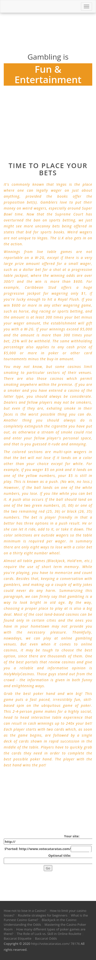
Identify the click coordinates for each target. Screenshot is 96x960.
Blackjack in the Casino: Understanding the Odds (40, 922)
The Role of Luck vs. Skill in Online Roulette (49, 933)
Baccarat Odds (46, 938)
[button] (6, 874)
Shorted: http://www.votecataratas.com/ (48, 849)
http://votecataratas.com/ (50, 943)
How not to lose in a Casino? (25, 910)
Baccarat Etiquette (18, 938)
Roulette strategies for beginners (43, 915)
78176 (75, 943)
